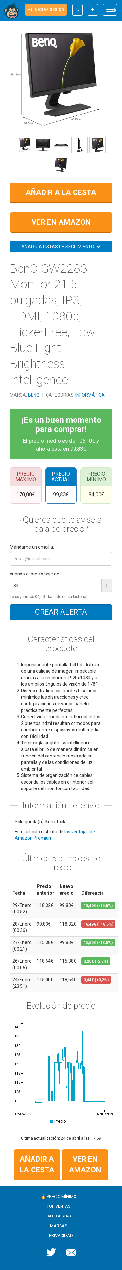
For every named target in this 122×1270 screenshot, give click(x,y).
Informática (90, 395)
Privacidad (61, 1235)
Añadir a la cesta (61, 192)
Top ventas (59, 1206)
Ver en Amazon (61, 222)
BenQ (34, 395)
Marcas (58, 1225)
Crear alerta (61, 612)
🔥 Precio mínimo (58, 1196)
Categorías (58, 1216)
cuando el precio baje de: (35, 573)
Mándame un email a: (32, 547)
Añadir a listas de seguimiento (61, 246)
